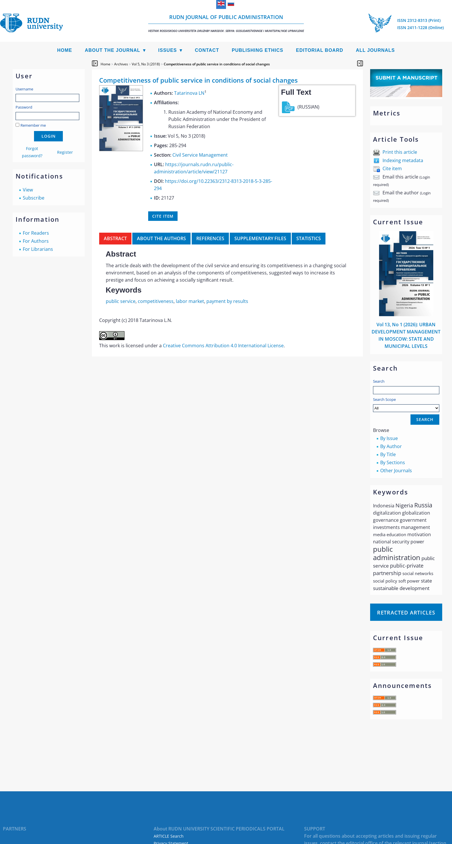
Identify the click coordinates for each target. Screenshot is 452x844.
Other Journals (396, 470)
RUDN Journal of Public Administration (226, 23)
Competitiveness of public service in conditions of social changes (217, 64)
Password (24, 107)
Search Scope (406, 404)
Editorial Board (319, 50)
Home (64, 50)
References (210, 238)
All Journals (375, 50)
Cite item (392, 168)
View (28, 190)
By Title (388, 454)
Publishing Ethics (257, 50)
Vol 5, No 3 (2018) (146, 64)
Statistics (308, 238)
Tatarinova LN (189, 93)
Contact (207, 50)
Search (379, 381)
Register (65, 152)
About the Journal (112, 50)
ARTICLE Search (169, 836)
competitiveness (156, 301)
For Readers (36, 233)
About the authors (161, 238)
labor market (190, 301)
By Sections (392, 462)
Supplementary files (260, 238)
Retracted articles (406, 612)
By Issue (389, 438)
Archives (121, 64)
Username (24, 89)
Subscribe (33, 198)
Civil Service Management (200, 155)
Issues (167, 50)
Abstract (115, 238)
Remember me (33, 125)
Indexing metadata (403, 160)
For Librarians (38, 249)
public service (120, 301)
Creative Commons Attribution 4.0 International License (223, 345)
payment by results (227, 301)
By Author (391, 446)
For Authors (36, 241)
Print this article (400, 152)
